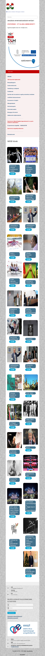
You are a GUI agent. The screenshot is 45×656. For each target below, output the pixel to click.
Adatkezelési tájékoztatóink (14, 115)
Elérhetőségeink (11, 106)
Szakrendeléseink (11, 85)
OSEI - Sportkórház (28, 651)
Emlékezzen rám (13, 610)
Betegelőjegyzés (11, 82)
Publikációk (10, 91)
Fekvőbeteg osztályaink (13, 88)
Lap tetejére (22, 654)
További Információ (15, 646)
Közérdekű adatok (11, 109)
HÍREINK (9, 76)
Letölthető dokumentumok (13, 97)
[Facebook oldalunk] (10, 11)
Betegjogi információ (12, 112)
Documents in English (12, 100)
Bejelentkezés (11, 612)
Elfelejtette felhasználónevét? (14, 616)
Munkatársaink (11, 134)
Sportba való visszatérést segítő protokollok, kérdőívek (20, 94)
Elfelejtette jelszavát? (12, 618)
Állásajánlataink (11, 103)
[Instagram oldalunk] (20, 11)
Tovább (12, 173)
